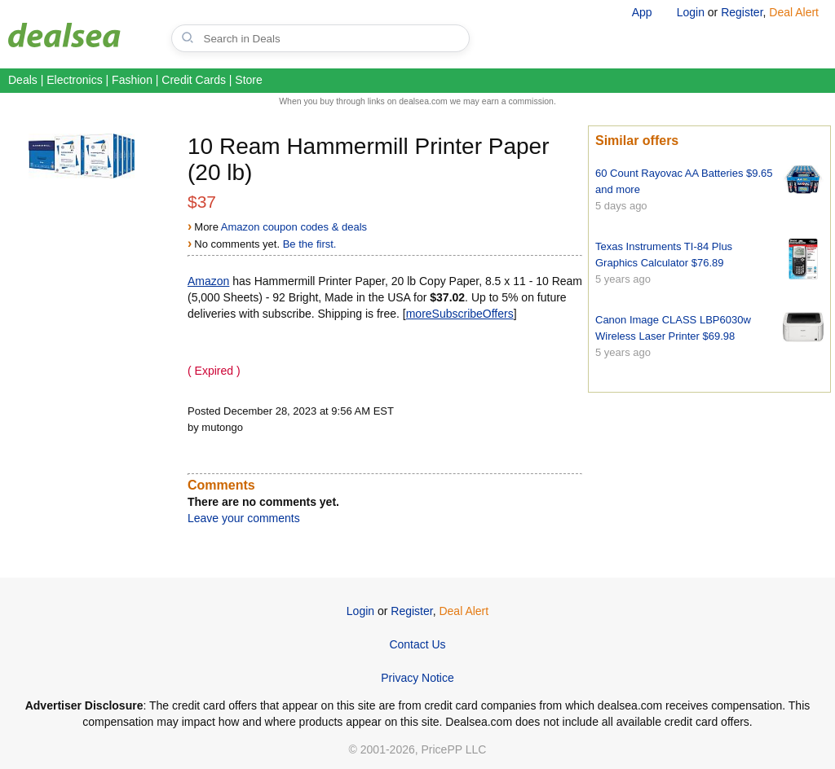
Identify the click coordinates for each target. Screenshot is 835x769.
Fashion (132, 79)
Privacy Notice (417, 677)
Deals (23, 79)
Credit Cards (193, 79)
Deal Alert (794, 12)
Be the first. (310, 244)
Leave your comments (244, 518)
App (642, 12)
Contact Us (417, 644)
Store (248, 79)
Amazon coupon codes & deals (294, 227)
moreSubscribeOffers (460, 313)
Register (741, 12)
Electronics (74, 79)
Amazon (208, 281)
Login (691, 12)
